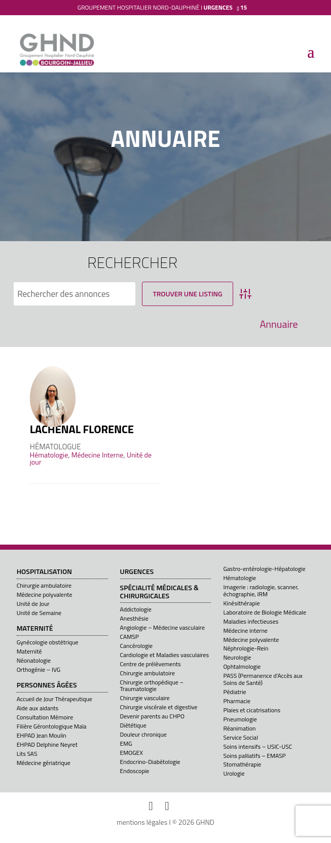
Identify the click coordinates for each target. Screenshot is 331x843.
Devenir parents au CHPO (152, 716)
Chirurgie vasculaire (145, 698)
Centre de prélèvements (150, 664)
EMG (126, 743)
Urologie (233, 773)
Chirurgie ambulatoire (44, 585)
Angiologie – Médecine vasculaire (162, 627)
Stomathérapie (242, 764)
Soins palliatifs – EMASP (254, 755)
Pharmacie (236, 701)
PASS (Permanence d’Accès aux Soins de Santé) (263, 678)
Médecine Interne (97, 454)
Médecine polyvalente (44, 594)
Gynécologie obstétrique (48, 642)
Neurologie (237, 657)
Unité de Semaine (39, 612)
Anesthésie (134, 618)
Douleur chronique (143, 734)
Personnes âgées (47, 685)
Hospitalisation (44, 572)
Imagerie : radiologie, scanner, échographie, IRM (261, 590)
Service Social (240, 737)
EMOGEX (131, 752)
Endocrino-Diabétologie (150, 761)
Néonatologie (34, 660)
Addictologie (136, 609)
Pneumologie (239, 719)
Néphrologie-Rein (245, 648)
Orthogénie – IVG (38, 669)
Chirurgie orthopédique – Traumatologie (152, 685)
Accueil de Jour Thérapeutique (54, 699)
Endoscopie (135, 771)
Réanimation (239, 728)
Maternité (35, 628)
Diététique (133, 725)
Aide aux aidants (37, 708)
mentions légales (142, 822)
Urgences (137, 572)
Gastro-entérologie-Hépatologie (264, 568)
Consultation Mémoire (45, 717)
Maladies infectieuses (250, 621)
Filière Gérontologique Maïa (52, 726)
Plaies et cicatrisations (251, 710)
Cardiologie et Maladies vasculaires (164, 655)
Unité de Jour (33, 603)
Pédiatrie (234, 691)
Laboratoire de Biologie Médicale (264, 612)
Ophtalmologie (242, 666)
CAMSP (129, 636)
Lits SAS (27, 753)
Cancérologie (136, 645)
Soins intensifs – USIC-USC (257, 746)
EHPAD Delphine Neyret (47, 744)
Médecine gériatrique (43, 762)
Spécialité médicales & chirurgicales (159, 592)
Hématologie (49, 454)
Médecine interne (245, 630)
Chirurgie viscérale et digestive (159, 707)
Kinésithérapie (241, 603)
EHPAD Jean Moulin (41, 735)
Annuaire (279, 324)
